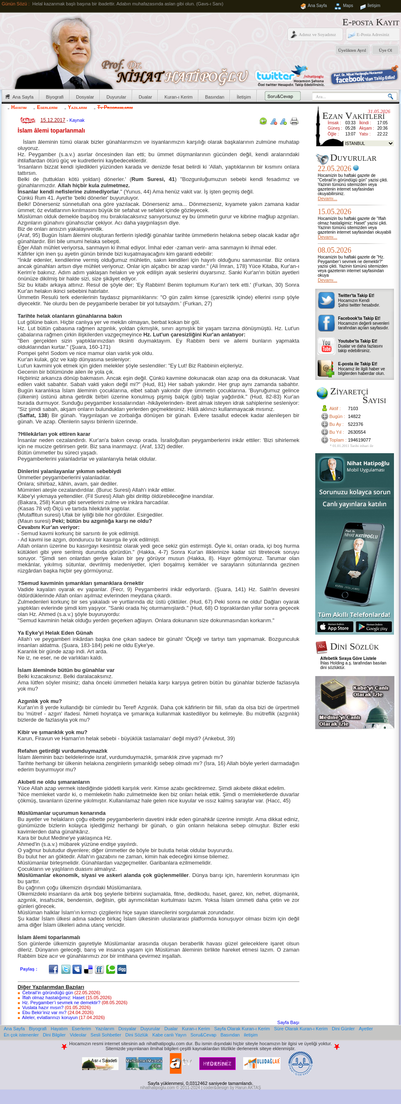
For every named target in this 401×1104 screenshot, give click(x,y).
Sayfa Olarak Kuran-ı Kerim (242, 1028)
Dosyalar (85, 96)
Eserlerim (47, 107)
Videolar (78, 1034)
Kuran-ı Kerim (178, 96)
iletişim (251, 1034)
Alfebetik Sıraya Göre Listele (348, 658)
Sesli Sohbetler (106, 1034)
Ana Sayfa (317, 5)
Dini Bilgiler (54, 1034)
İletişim (373, 5)
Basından (214, 96)
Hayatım (19, 107)
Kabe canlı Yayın (169, 1034)
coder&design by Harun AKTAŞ (232, 1087)
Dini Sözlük (137, 1034)
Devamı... (327, 198)
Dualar (145, 96)
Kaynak (77, 120)
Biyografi (55, 96)
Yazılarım (77, 107)
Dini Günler (343, 1028)
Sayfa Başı (288, 1022)
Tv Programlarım (115, 107)
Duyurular (116, 96)
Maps (348, 5)
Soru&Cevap (203, 1034)
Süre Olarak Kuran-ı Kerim (301, 1028)
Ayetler (366, 1028)
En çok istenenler (21, 1034)
